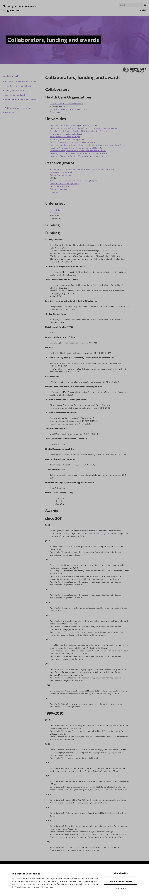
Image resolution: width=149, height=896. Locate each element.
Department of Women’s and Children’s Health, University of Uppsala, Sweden (83, 128)
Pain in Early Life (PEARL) (61, 172)
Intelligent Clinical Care (15, 90)
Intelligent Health (11, 76)
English (143, 9)
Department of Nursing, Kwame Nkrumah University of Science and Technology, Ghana (87, 145)
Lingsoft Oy (55, 210)
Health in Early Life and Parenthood (20, 81)
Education (9, 112)
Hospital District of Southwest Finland (66, 103)
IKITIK (10, 103)
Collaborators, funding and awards (20, 99)
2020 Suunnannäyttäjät (96, 533)
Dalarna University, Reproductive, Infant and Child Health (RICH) (78, 150)
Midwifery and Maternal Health (18, 86)
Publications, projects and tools (18, 108)
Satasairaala (55, 112)
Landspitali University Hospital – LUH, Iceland (69, 109)
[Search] (145, 5)
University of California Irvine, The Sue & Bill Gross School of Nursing (79, 153)
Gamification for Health (15, 94)
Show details (120, 888)
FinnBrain (54, 192)
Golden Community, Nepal (61, 175)
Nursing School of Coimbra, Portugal (66, 133)
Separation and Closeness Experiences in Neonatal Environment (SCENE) (82, 169)
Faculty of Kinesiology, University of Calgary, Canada (72, 142)
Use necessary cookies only (121, 881)
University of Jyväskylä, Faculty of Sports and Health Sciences (76, 156)
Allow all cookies (121, 873)
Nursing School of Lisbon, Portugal (65, 136)
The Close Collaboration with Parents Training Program (74, 180)
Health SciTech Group (59, 186)
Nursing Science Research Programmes (19, 8)
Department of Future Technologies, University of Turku (74, 125)
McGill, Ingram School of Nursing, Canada (68, 139)
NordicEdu (54, 212)
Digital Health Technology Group (64, 183)
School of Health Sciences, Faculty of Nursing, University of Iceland (78, 131)
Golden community (58, 189)
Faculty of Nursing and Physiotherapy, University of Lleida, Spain (77, 147)
